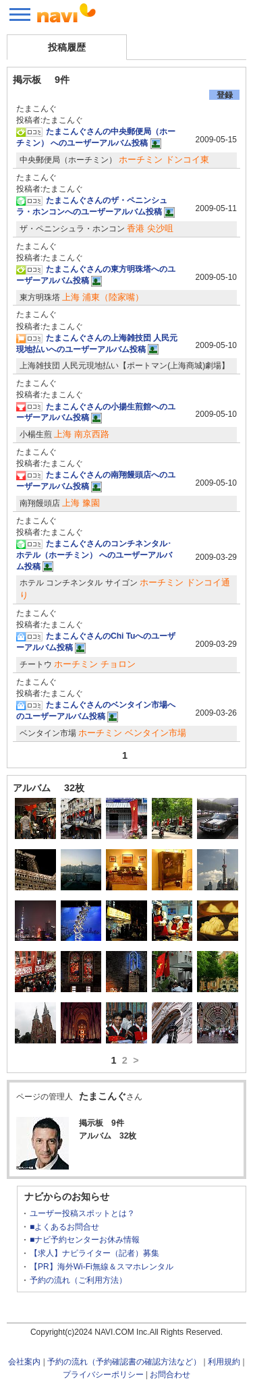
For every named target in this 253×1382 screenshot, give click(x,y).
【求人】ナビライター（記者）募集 (94, 1253)
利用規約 (224, 1361)
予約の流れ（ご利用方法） (78, 1280)
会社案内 (24, 1361)
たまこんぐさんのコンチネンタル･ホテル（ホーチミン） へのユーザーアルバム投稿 (94, 555)
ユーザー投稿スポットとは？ (82, 1213)
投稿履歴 (67, 47)
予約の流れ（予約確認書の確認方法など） (124, 1361)
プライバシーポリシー (103, 1374)
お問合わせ (170, 1374)
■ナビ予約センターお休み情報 (85, 1239)
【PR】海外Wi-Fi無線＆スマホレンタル (101, 1266)
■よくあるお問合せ (64, 1227)
